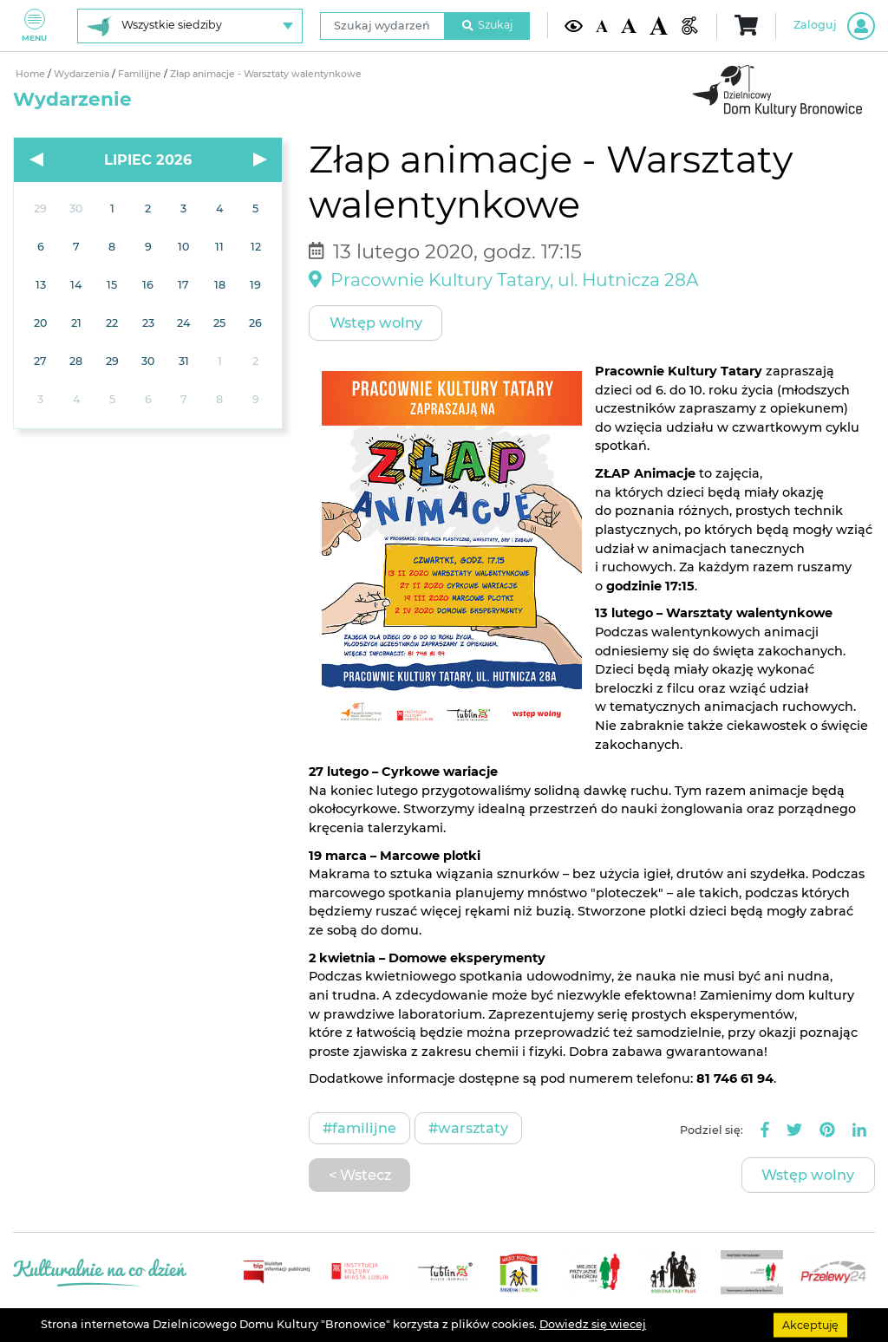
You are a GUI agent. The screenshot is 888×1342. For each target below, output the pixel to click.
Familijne (141, 74)
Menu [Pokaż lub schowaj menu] (34, 25)
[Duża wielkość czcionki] (659, 25)
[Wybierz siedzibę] (190, 26)
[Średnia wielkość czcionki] (628, 25)
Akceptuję (810, 1324)
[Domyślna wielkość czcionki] (602, 25)
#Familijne (359, 1128)
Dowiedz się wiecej (592, 1324)
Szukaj (487, 24)
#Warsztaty (468, 1128)
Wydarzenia (83, 74)
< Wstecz (360, 1174)
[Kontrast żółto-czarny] (574, 25)
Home (32, 74)
